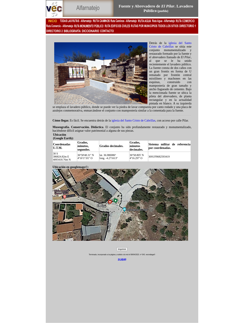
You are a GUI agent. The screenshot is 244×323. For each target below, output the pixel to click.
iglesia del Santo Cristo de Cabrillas (170, 44)
